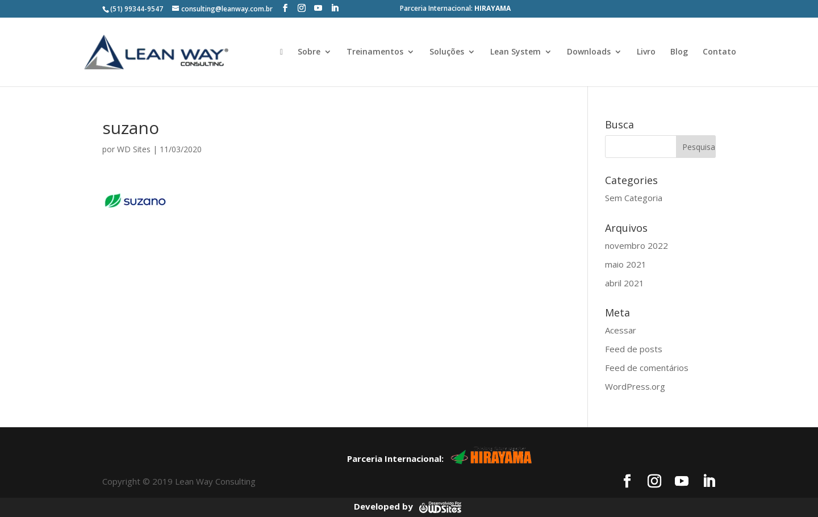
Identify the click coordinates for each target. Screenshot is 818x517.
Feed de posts (633, 349)
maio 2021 (625, 264)
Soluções (446, 52)
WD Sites (134, 149)
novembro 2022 (636, 245)
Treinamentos (375, 52)
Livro (646, 52)
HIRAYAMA (492, 8)
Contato (719, 52)
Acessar (620, 330)
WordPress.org (635, 386)
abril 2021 (624, 283)
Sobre (309, 52)
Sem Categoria (633, 197)
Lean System (515, 52)
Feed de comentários (646, 367)
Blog (679, 52)
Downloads (589, 52)
